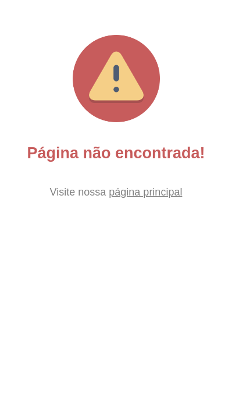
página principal (145, 192)
